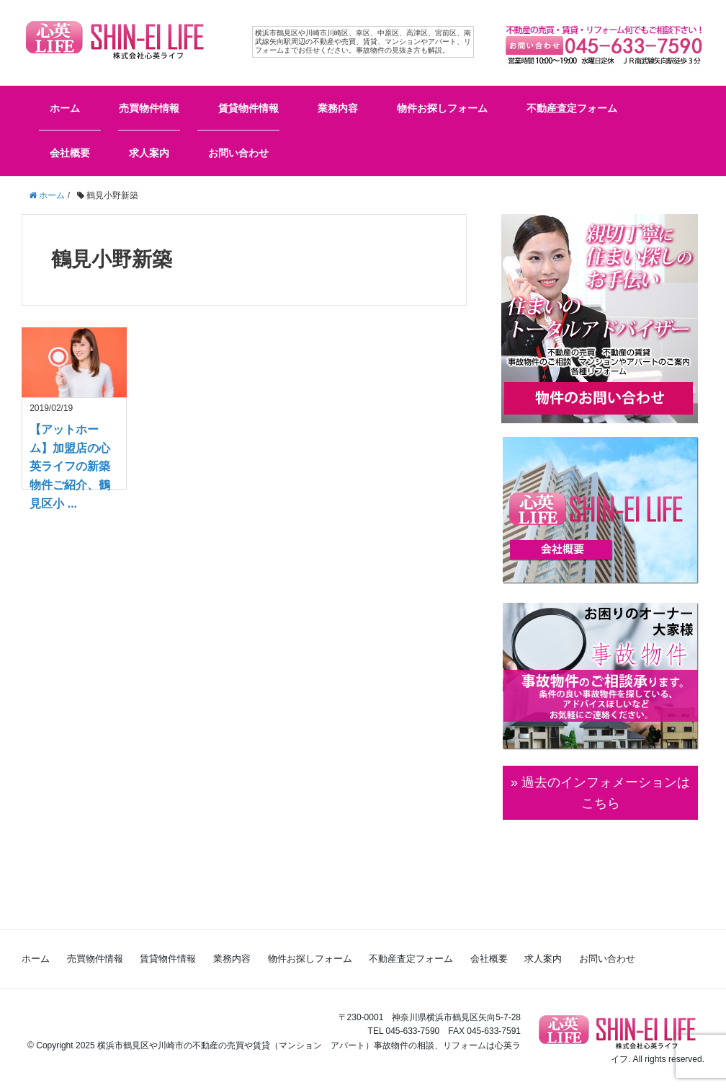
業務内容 (338, 108)
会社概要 (70, 153)
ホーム (65, 108)
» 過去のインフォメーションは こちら (600, 792)
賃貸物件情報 (248, 108)
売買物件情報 (149, 108)
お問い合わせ (238, 153)
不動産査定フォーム (571, 108)
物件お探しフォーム (442, 108)
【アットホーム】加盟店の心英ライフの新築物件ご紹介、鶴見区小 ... (70, 466)
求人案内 (149, 153)
